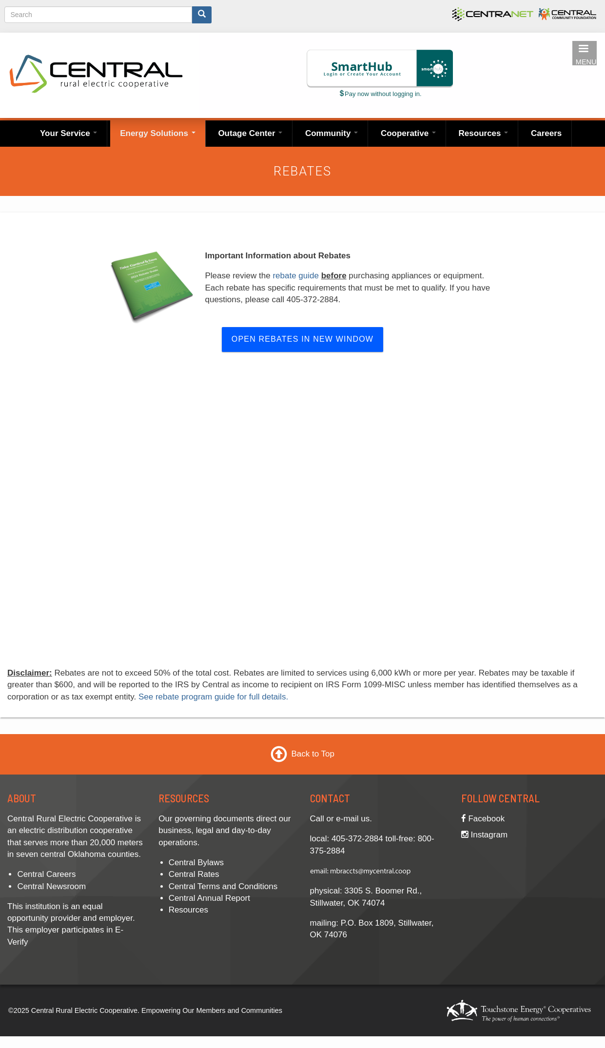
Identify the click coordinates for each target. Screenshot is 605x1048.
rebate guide (296, 275)
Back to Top (312, 753)
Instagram (484, 834)
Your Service (68, 133)
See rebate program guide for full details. (213, 696)
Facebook (483, 818)
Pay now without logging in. (380, 93)
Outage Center (250, 133)
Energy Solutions (157, 133)
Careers (546, 133)
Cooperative (408, 133)
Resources (483, 133)
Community (331, 133)
